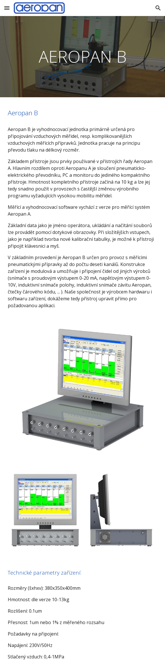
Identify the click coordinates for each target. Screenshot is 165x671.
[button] (7, 8)
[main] (82, 56)
